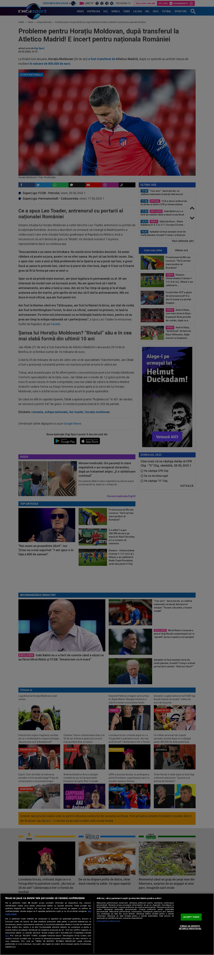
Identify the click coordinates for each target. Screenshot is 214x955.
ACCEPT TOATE (191, 917)
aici (7, 935)
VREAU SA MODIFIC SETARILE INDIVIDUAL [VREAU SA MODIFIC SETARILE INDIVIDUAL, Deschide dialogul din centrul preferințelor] (190, 927)
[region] (107, 924)
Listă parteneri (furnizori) (108, 921)
